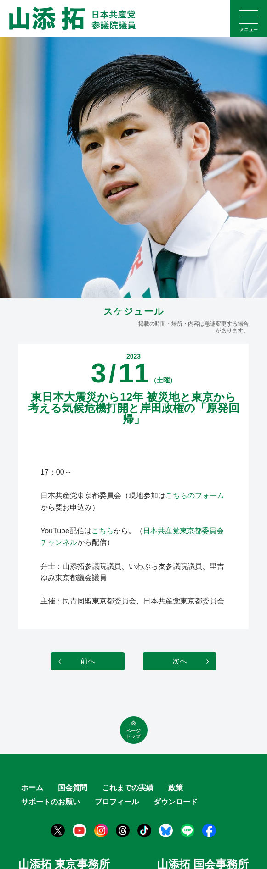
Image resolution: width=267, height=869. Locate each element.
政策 (175, 788)
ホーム (32, 788)
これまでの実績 (127, 788)
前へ (87, 661)
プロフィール (117, 802)
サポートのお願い (50, 802)
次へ (179, 661)
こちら (102, 531)
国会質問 (72, 788)
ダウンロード (175, 802)
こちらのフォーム (194, 495)
